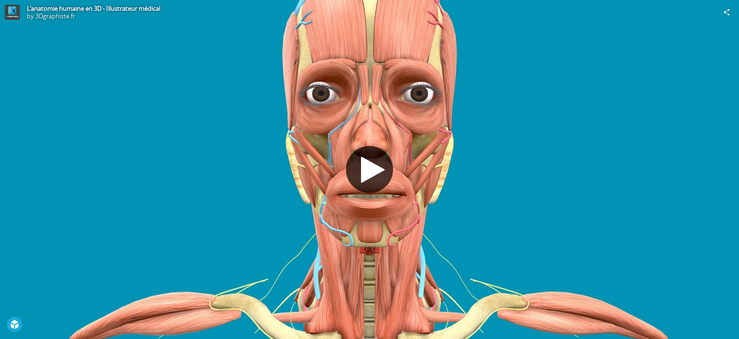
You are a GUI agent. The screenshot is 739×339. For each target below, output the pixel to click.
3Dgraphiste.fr (55, 16)
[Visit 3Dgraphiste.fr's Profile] (12, 12)
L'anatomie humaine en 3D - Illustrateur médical (93, 8)
